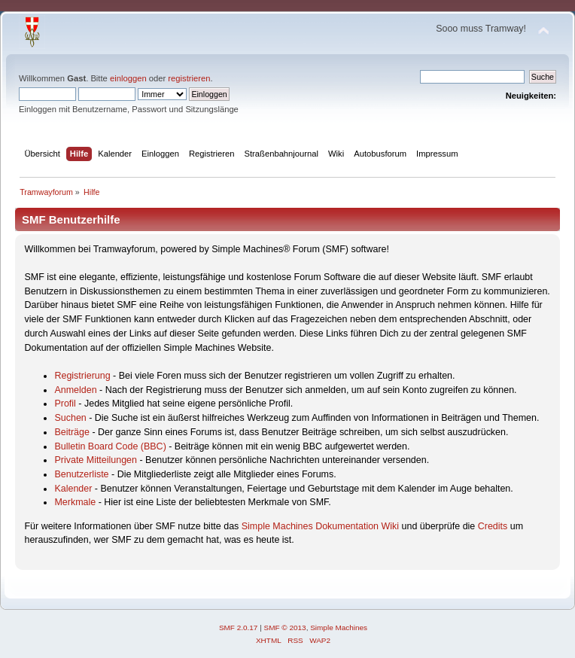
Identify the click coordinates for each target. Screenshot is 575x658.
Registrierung (82, 375)
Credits (493, 526)
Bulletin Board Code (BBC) (110, 446)
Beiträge (71, 432)
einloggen (128, 78)
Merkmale (75, 502)
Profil (64, 403)
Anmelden (75, 390)
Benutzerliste (81, 474)
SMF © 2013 (285, 627)
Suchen (70, 418)
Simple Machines (338, 627)
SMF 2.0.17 (238, 627)
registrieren (189, 78)
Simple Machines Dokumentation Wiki (320, 526)
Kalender (73, 488)
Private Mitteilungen (95, 460)
